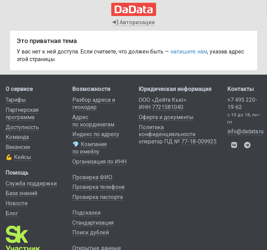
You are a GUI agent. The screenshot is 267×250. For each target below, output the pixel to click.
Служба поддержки (31, 183)
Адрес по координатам (93, 121)
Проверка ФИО (92, 177)
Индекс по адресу (95, 134)
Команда (17, 137)
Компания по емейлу (89, 148)
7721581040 (167, 107)
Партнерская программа (22, 113)
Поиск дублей (90, 232)
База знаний (21, 193)
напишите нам (188, 51)
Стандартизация (93, 222)
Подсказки (86, 212)
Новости (16, 203)
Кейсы (22, 157)
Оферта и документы (166, 117)
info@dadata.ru (245, 131)
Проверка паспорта (97, 197)
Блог (12, 213)
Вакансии (18, 147)
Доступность (22, 127)
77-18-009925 (199, 141)
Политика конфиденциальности (167, 131)
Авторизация (134, 22)
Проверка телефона (98, 187)
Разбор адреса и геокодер (93, 103)
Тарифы (16, 100)
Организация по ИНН (99, 161)
